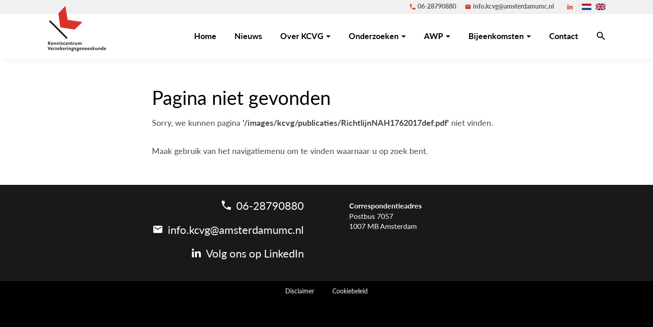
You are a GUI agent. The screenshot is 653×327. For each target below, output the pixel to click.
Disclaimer (299, 291)
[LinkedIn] (570, 7)
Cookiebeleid (350, 291)
